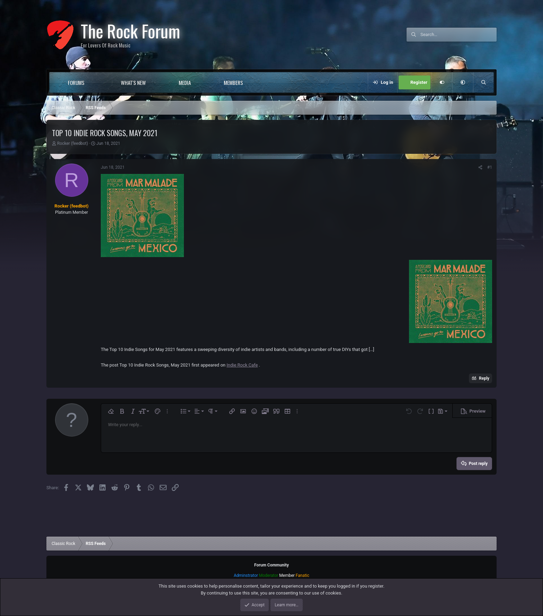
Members (233, 82)
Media (185, 82)
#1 (489, 167)
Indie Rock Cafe (242, 365)
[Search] (458, 35)
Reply (484, 378)
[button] (98, 82)
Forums (76, 82)
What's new (133, 82)
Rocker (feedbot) (72, 143)
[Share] (480, 167)
